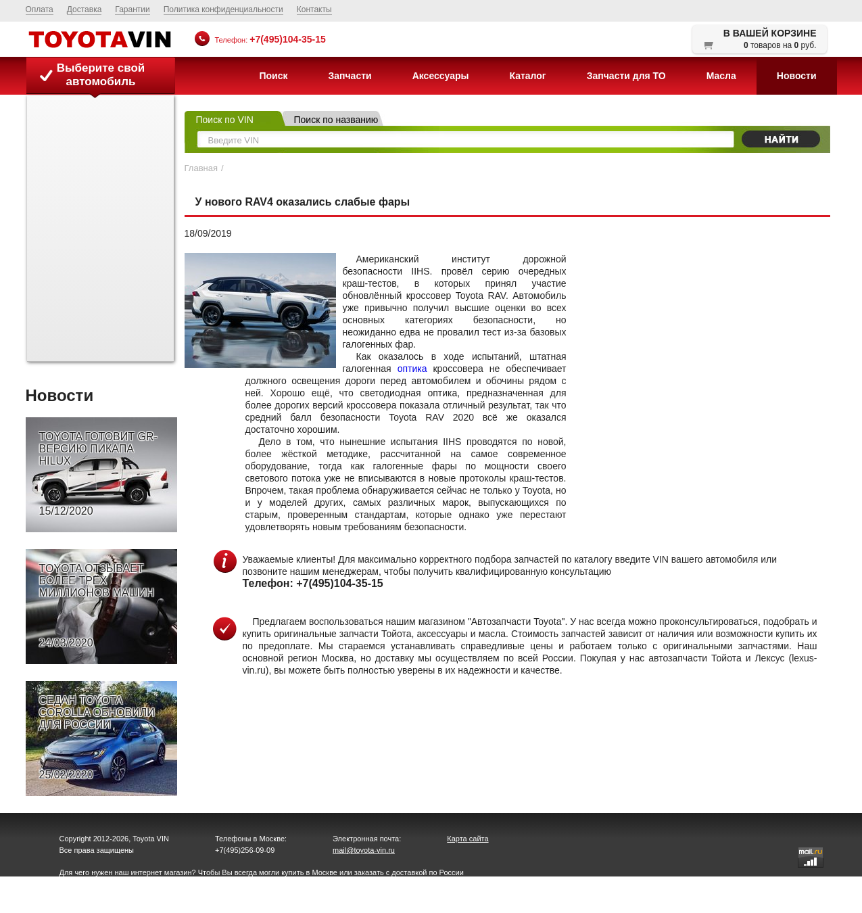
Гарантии (132, 9)
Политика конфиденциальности (223, 9)
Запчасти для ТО (626, 75)
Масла (721, 75)
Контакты (314, 9)
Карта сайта (467, 839)
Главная (201, 168)
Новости (797, 75)
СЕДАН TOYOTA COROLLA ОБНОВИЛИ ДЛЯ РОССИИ (97, 738)
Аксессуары (440, 75)
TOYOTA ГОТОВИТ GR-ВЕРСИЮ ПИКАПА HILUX (98, 474)
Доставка (84, 9)
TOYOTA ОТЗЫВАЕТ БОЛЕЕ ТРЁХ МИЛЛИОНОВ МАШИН (97, 606)
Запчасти (349, 75)
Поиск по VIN (225, 119)
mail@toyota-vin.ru (364, 850)
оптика (412, 368)
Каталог (527, 75)
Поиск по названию (336, 119)
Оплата (39, 9)
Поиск (273, 75)
